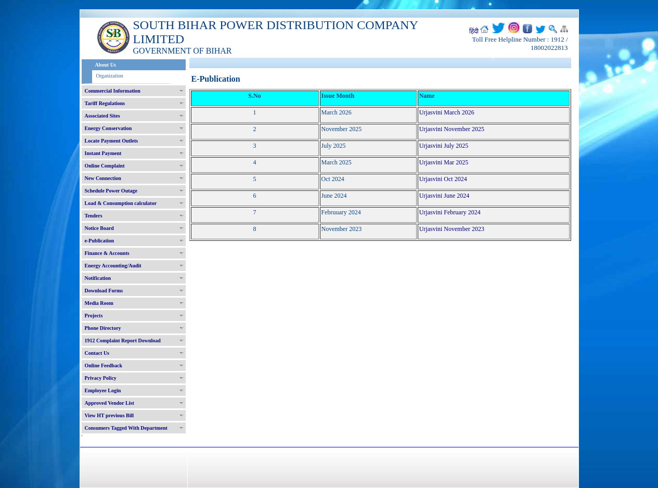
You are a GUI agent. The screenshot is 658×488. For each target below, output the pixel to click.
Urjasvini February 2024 (450, 212)
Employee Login (103, 390)
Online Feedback (104, 365)
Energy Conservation (108, 128)
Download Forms (104, 290)
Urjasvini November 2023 (451, 229)
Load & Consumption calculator (121, 203)
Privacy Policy (101, 378)
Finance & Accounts (107, 253)
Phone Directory (103, 328)
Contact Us (97, 353)
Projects (94, 315)
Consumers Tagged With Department (126, 428)
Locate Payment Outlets (111, 141)
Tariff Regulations (105, 103)
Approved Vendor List (109, 403)
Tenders (93, 216)
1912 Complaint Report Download (123, 340)
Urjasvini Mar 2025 (444, 162)
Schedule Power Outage (111, 191)
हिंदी (474, 31)
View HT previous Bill (109, 415)
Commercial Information (112, 91)
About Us (105, 65)
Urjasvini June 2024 (444, 195)
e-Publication (99, 240)
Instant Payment (103, 153)
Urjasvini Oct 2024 (443, 179)
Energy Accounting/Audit (113, 265)
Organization (109, 76)
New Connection (103, 178)
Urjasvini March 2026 (446, 112)
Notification (98, 278)
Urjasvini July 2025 (444, 145)
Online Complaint (105, 166)
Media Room (99, 303)
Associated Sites (102, 116)
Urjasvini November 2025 (451, 129)
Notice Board (99, 228)
